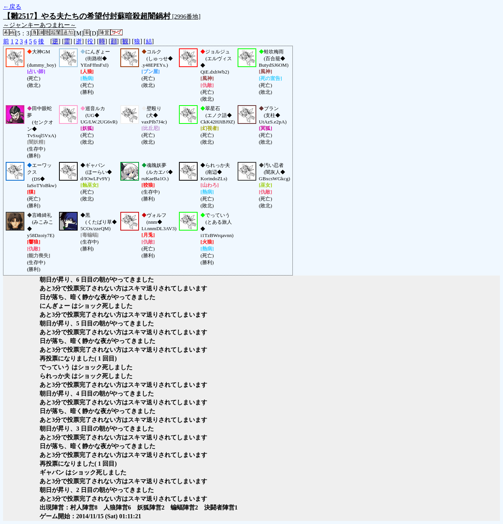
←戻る (12, 6)
